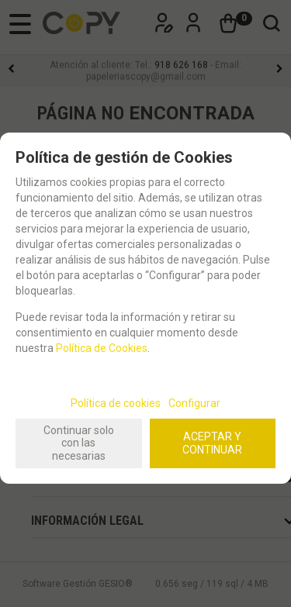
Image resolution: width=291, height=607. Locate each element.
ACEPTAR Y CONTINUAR (212, 443)
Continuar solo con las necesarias (78, 443)
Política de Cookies (101, 348)
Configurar (194, 403)
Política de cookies (116, 403)
